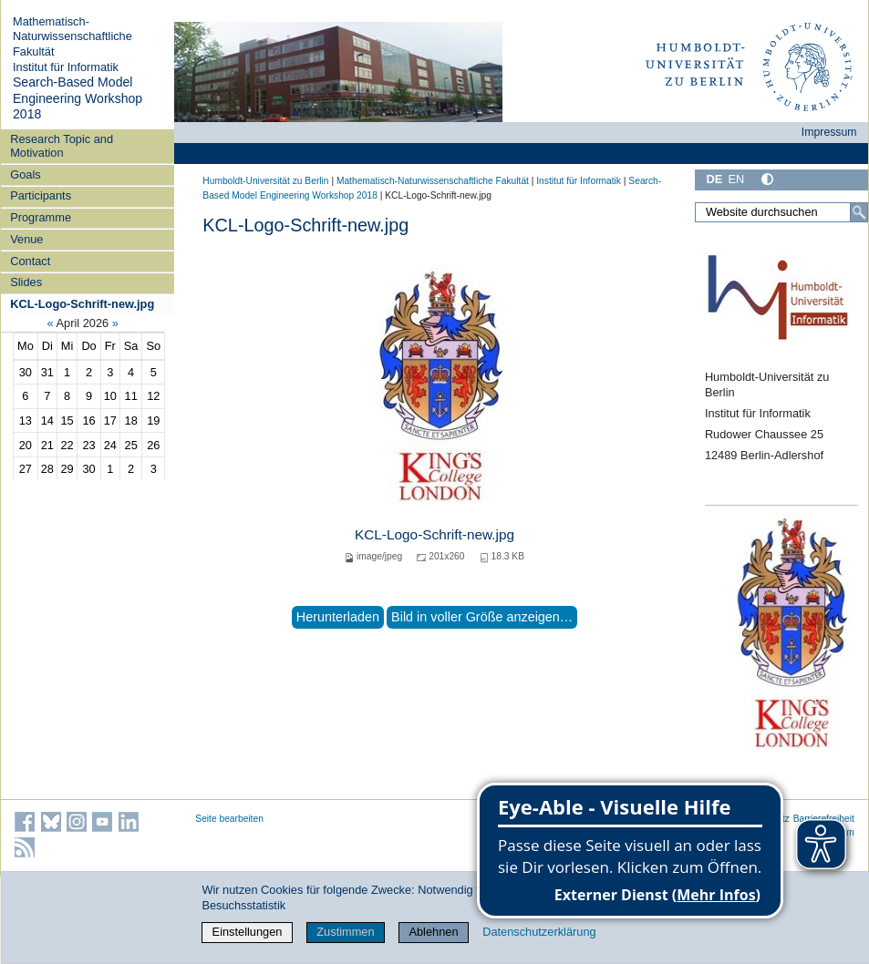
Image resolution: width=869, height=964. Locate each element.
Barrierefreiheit (823, 819)
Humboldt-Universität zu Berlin (265, 181)
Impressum (829, 132)
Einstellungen (247, 931)
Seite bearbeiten (229, 819)
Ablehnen (433, 931)
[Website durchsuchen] (781, 212)
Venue (26, 239)
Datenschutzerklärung (538, 931)
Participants (40, 195)
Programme (40, 217)
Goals (25, 174)
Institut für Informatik (66, 67)
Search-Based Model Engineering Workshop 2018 (77, 98)
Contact (30, 261)
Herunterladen (337, 617)
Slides (26, 282)
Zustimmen (345, 931)
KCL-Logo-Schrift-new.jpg (82, 304)
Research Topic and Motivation (61, 145)
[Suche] (859, 212)
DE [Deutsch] (714, 179)
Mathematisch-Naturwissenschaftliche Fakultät (72, 36)
